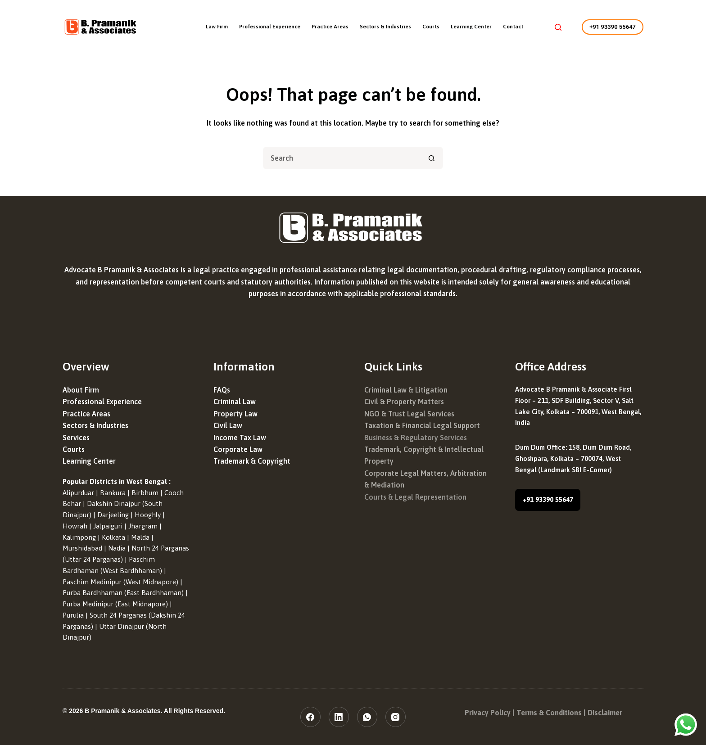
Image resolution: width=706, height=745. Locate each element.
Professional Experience (269, 26)
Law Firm (217, 26)
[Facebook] (310, 717)
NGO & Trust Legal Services (409, 414)
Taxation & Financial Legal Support (422, 425)
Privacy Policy (488, 713)
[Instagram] (395, 717)
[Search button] (432, 158)
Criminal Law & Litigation (406, 390)
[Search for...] (342, 158)
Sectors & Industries (385, 26)
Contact (513, 26)
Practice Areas (330, 26)
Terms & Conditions (549, 713)
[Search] (558, 27)
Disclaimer (605, 713)
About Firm (81, 390)
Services (76, 437)
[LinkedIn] (339, 717)
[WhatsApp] (367, 717)
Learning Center (471, 26)
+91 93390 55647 (612, 26)
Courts (430, 26)
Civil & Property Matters (404, 401)
